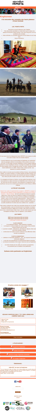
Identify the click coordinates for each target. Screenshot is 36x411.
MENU (18, 7)
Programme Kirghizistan (18, 346)
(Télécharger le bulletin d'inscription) (18, 220)
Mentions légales (18, 396)
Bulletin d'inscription (18, 350)
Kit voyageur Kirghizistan (18, 358)
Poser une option (18, 337)
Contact (18, 397)
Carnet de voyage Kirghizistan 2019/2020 (18, 354)
